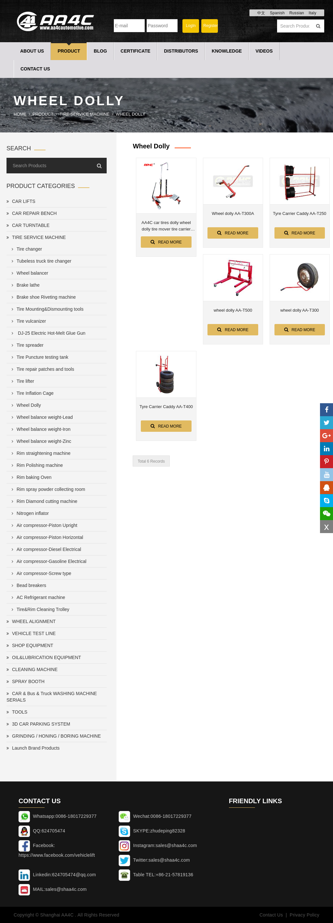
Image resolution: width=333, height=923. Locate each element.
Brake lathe (24, 285)
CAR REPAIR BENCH (32, 213)
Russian (296, 13)
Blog (100, 51)
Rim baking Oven (30, 477)
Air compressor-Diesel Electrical (45, 549)
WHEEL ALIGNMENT (31, 621)
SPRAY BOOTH (26, 681)
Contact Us (35, 68)
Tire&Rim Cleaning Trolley (39, 609)
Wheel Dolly (130, 114)
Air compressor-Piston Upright (43, 525)
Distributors (181, 51)
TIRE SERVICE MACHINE (85, 114)
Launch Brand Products (33, 748)
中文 (261, 13)
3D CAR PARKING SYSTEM (38, 724)
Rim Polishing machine (36, 465)
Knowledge (227, 51)
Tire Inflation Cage (31, 393)
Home (20, 114)
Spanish (277, 13)
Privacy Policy (304, 914)
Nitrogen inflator (29, 513)
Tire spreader (26, 345)
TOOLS (17, 712)
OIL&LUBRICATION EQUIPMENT (44, 657)
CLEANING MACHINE (32, 669)
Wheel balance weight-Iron (40, 429)
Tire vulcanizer (27, 321)
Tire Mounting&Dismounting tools (46, 309)
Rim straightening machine (40, 453)
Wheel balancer (28, 273)
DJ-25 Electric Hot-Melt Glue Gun (47, 333)
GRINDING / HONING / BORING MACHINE (54, 736)
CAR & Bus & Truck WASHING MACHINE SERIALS (52, 697)
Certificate (136, 51)
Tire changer (25, 249)
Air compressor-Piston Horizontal (46, 537)
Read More (166, 241)
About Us (32, 51)
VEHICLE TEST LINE (31, 633)
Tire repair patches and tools (41, 369)
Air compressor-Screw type (40, 573)
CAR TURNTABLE (28, 225)
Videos (264, 51)
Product (69, 51)
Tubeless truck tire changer (40, 261)
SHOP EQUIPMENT (30, 645)
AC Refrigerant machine (37, 597)
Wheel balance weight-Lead (41, 417)
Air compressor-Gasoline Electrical (48, 561)
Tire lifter (21, 381)
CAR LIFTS (21, 201)
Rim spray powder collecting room (47, 489)
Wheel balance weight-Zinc (40, 441)
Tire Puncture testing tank (38, 357)
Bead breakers (27, 585)
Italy (312, 13)
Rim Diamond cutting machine (43, 501)
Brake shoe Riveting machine (42, 297)
